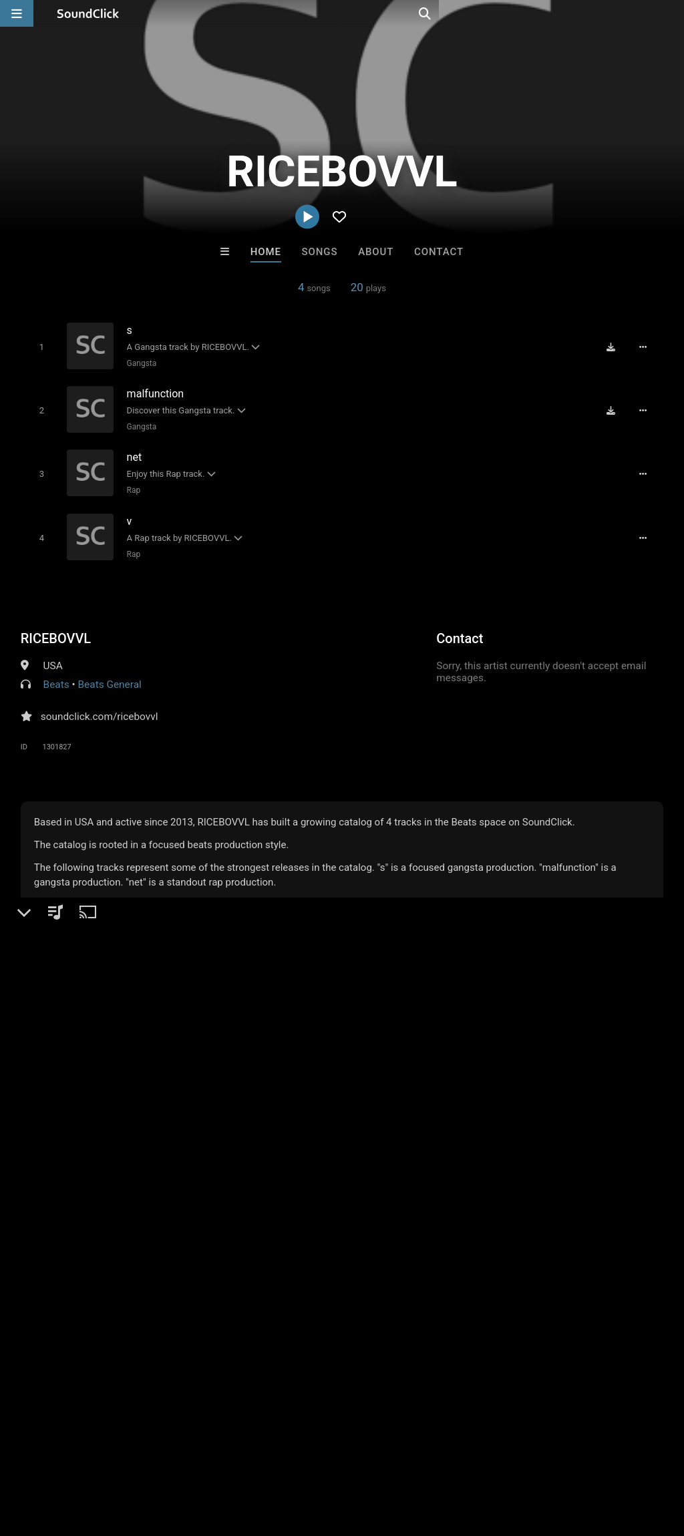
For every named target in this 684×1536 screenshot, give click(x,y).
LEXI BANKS (287, 1164)
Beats (56, 675)
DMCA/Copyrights (248, 1457)
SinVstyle (396, 1164)
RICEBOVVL (56, 629)
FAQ (56, 1457)
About (375, 252)
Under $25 (467, 1236)
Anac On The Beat (177, 1164)
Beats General (110, 675)
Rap (131, 484)
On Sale (383, 1236)
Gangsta (139, 362)
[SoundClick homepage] (88, 13)
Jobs (183, 1457)
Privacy (318, 1457)
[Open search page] (670, 13)
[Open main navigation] (16, 13)
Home (265, 252)
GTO (508, 1164)
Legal (360, 1457)
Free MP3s (216, 1236)
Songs (320, 252)
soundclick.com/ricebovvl (99, 707)
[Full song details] (647, 346)
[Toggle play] (38, 346)
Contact (439, 252)
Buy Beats (300, 1236)
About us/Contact (118, 1457)
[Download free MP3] (615, 346)
